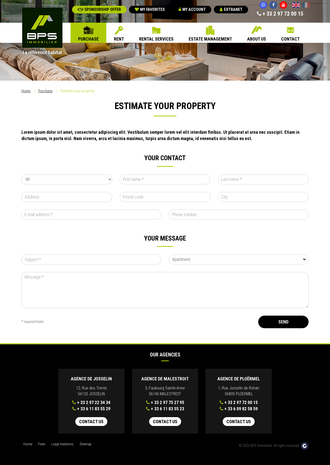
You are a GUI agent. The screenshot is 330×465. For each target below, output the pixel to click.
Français (306, 6)
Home (25, 91)
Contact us (91, 421)
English (296, 6)
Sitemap (85, 444)
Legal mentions (62, 444)
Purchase (88, 39)
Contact (290, 39)
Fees (41, 444)
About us (256, 39)
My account (192, 9)
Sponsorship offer (99, 9)
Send (283, 321)
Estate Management (210, 39)
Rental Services (156, 39)
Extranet (231, 9)
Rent (119, 39)
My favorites (150, 9)
